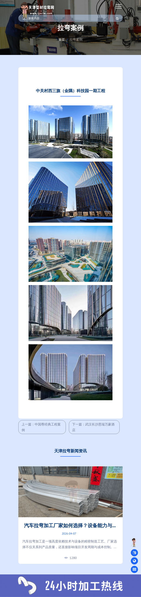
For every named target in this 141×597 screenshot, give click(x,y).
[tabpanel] (70, 515)
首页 (61, 39)
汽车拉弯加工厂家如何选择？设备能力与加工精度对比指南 (70, 528)
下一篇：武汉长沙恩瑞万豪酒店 (93, 427)
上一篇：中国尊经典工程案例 (41, 427)
